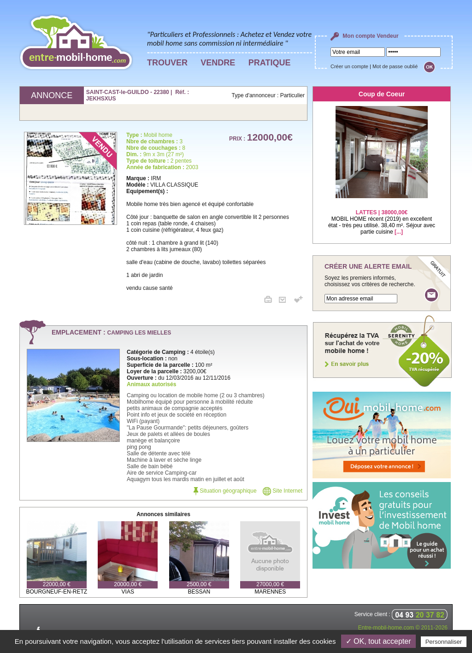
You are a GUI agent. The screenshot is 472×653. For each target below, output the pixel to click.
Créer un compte (349, 66)
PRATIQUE (269, 62)
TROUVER (167, 62)
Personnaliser (443, 641)
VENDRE (218, 62)
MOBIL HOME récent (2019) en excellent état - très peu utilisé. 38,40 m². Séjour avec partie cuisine (381, 216)
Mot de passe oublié (395, 66)
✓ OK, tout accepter (378, 641)
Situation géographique (225, 491)
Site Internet (282, 491)
